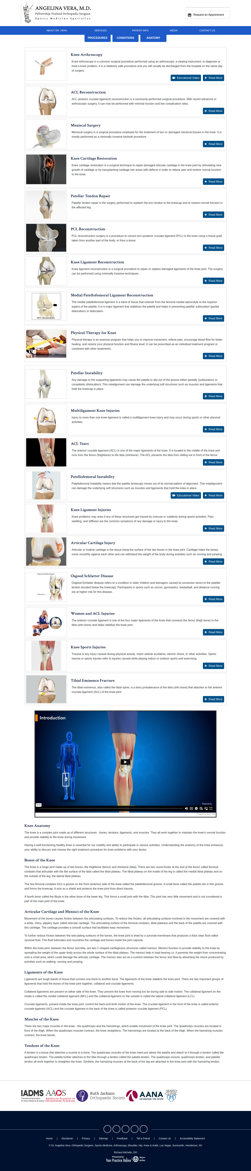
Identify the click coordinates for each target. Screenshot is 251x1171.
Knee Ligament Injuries (91, 509)
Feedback (122, 1138)
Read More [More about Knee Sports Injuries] (215, 665)
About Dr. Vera (56, 30)
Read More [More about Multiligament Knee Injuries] (215, 429)
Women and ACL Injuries (93, 613)
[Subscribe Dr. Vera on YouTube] (143, 1129)
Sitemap (103, 1138)
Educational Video (188, 77)
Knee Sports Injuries (88, 647)
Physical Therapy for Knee (93, 332)
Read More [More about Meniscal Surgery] (215, 144)
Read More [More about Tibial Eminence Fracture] (215, 699)
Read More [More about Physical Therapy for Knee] (215, 356)
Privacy (86, 1138)
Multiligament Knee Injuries (95, 410)
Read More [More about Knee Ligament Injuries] (215, 528)
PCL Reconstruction (88, 229)
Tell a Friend (143, 1138)
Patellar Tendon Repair (90, 196)
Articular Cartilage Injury (93, 542)
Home (27, 30)
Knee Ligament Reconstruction (97, 262)
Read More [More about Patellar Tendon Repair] (215, 214)
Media (174, 30)
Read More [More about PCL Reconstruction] (215, 247)
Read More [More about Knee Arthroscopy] (215, 77)
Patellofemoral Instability (93, 476)
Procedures (98, 37)
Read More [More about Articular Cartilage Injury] (215, 561)
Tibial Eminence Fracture (93, 680)
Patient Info (140, 30)
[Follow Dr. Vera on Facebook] (107, 1129)
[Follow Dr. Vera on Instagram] (125, 1129)
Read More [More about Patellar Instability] (215, 396)
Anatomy (153, 37)
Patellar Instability (87, 373)
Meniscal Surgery (86, 125)
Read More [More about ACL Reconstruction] (215, 110)
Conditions (125, 37)
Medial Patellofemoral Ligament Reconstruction (112, 295)
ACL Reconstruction (88, 92)
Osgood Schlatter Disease (92, 576)
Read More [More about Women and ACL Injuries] (215, 632)
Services (100, 30)
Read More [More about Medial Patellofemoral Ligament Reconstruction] (215, 318)
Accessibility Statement (192, 1138)
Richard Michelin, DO (125, 1152)
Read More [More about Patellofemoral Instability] (215, 495)
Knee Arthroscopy (86, 54)
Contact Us (207, 30)
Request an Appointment (205, 15)
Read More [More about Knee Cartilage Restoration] (215, 181)
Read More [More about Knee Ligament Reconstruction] (215, 280)
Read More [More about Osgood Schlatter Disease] (215, 599)
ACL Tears (80, 443)
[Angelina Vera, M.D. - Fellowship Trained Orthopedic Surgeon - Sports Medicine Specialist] (56, 13)
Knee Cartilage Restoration (94, 158)
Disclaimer (67, 1138)
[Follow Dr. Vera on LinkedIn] (134, 1129)
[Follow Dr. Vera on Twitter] (116, 1129)
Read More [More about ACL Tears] (215, 462)
